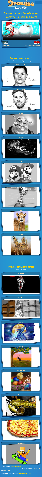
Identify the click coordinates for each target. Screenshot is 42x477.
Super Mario (21, 162)
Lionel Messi (21, 89)
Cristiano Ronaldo (21, 65)
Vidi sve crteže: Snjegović (32, 45)
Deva (21, 210)
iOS (39, 468)
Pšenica (21, 234)
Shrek (21, 113)
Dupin (21, 322)
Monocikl (21, 273)
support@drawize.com (24, 473)
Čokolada (21, 298)
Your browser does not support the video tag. (21, 30)
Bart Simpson (21, 443)
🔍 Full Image (6, 45)
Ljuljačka (21, 346)
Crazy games (7, 470)
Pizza (21, 419)
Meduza (21, 137)
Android (35, 468)
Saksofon (21, 395)
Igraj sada (18, 466)
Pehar (21, 186)
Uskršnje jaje (21, 370)
